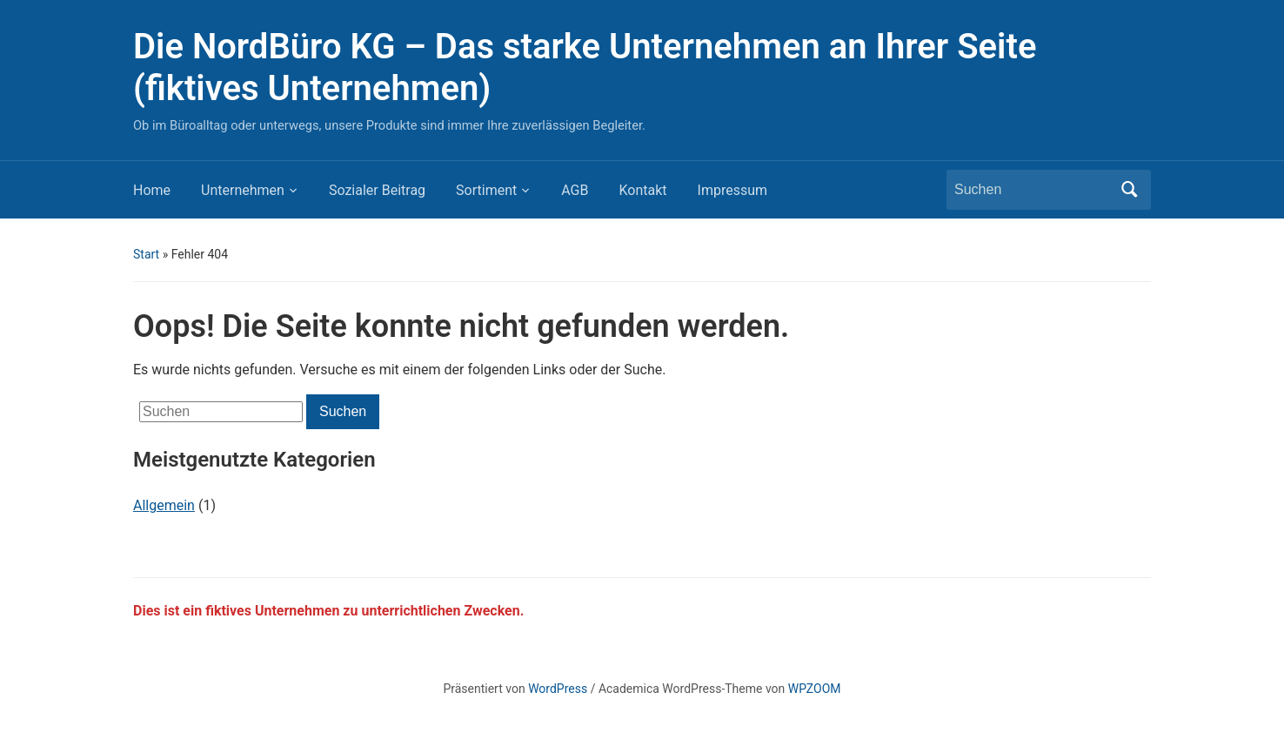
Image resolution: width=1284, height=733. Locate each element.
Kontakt (642, 190)
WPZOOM (814, 689)
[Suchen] (1033, 189)
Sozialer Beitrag (377, 190)
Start (146, 254)
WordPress (557, 689)
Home (152, 190)
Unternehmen (242, 190)
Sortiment (486, 190)
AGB (574, 190)
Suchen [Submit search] (1129, 189)
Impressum (733, 190)
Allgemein (164, 505)
